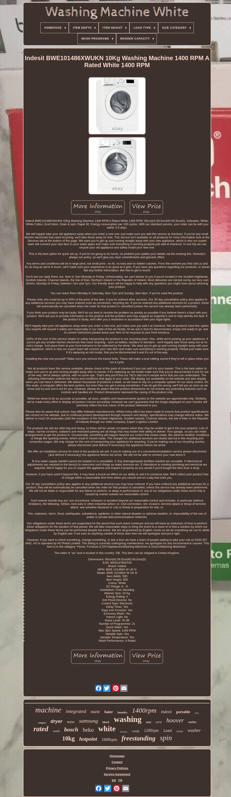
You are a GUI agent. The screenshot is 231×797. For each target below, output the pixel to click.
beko (88, 730)
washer (194, 730)
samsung (88, 721)
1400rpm (144, 710)
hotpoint (88, 739)
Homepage (117, 756)
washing (128, 719)
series (192, 722)
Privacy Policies (117, 768)
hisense (123, 731)
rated (40, 729)
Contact (117, 762)
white (107, 729)
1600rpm (109, 739)
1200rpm (151, 730)
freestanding (138, 738)
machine (48, 710)
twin (197, 713)
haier (108, 712)
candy (135, 731)
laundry (122, 712)
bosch (71, 729)
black (105, 722)
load (167, 731)
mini (148, 722)
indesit (166, 711)
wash (56, 731)
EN (114, 780)
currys (179, 731)
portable (183, 712)
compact (42, 722)
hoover (175, 720)
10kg (68, 738)
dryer (56, 721)
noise (71, 722)
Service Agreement (117, 774)
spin (166, 738)
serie (159, 722)
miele (95, 711)
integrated (76, 711)
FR (120, 780)
